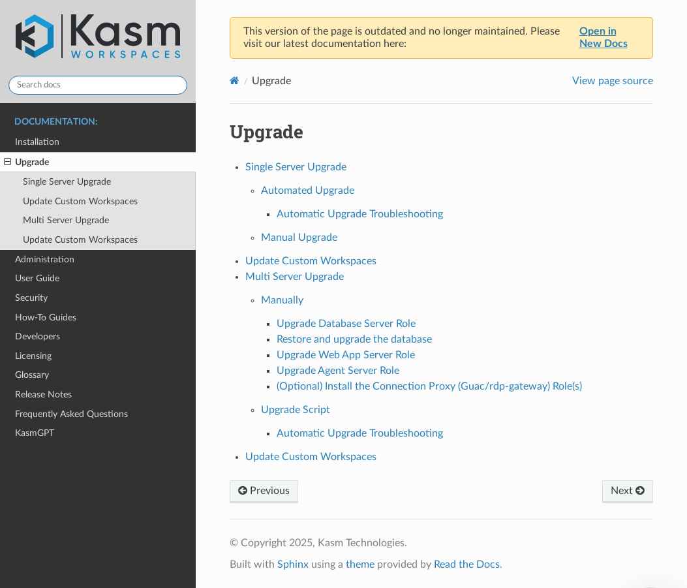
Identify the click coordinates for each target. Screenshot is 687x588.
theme (360, 564)
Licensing (33, 356)
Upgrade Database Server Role (346, 323)
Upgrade (26, 162)
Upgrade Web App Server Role (346, 355)
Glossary (32, 375)
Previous (264, 491)
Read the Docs (467, 564)
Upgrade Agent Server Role (338, 370)
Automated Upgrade (307, 190)
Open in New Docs (603, 37)
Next (628, 491)
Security (31, 298)
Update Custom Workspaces (80, 201)
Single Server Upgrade (67, 182)
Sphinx (293, 564)
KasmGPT (34, 433)
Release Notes (43, 394)
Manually (282, 300)
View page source (612, 81)
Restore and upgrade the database (354, 339)
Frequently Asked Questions (71, 414)
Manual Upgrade (299, 237)
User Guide (37, 278)
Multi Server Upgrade (66, 220)
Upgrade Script (295, 410)
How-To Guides (45, 317)
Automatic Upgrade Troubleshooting (360, 214)
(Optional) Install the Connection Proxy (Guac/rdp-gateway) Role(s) (429, 386)
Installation (37, 142)
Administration (44, 259)
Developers (37, 336)
